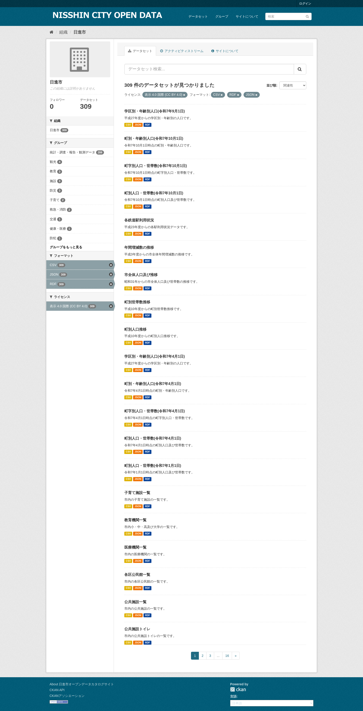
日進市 (79, 32)
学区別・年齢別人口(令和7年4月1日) (154, 356)
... (218, 656)
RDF (147, 124)
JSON (138, 124)
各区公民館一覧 (137, 575)
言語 (233, 696)
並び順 (271, 85)
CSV (128, 124)
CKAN (238, 689)
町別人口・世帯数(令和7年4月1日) (152, 438)
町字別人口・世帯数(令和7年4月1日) (154, 411)
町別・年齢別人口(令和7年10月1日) (153, 138)
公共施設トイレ (137, 629)
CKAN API (57, 690)
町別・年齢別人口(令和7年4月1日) (152, 384)
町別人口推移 (135, 329)
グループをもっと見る (66, 247)
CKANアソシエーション (67, 696)
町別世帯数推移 (137, 302)
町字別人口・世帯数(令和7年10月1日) (155, 166)
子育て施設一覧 (137, 493)
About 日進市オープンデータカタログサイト (82, 684)
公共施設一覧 (135, 602)
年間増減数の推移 (139, 247)
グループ (221, 16)
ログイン (305, 3)
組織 (63, 32)
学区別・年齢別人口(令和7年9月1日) (154, 111)
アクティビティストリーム (181, 51)
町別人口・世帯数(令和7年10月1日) (153, 193)
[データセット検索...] (209, 69)
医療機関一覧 (135, 547)
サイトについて (247, 16)
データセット (198, 16)
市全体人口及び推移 (141, 275)
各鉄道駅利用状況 (139, 220)
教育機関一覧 (135, 520)
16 (227, 656)
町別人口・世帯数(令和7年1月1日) (152, 466)
